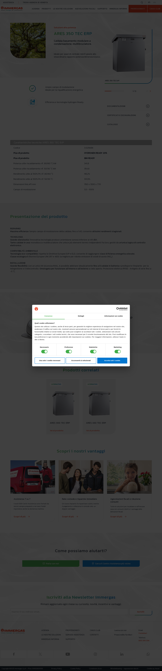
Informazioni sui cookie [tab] (113, 316)
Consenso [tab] (48, 316)
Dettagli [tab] (81, 316)
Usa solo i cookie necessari (49, 360)
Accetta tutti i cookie (112, 360)
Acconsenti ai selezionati (81, 360)
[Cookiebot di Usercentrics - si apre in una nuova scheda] (117, 308)
